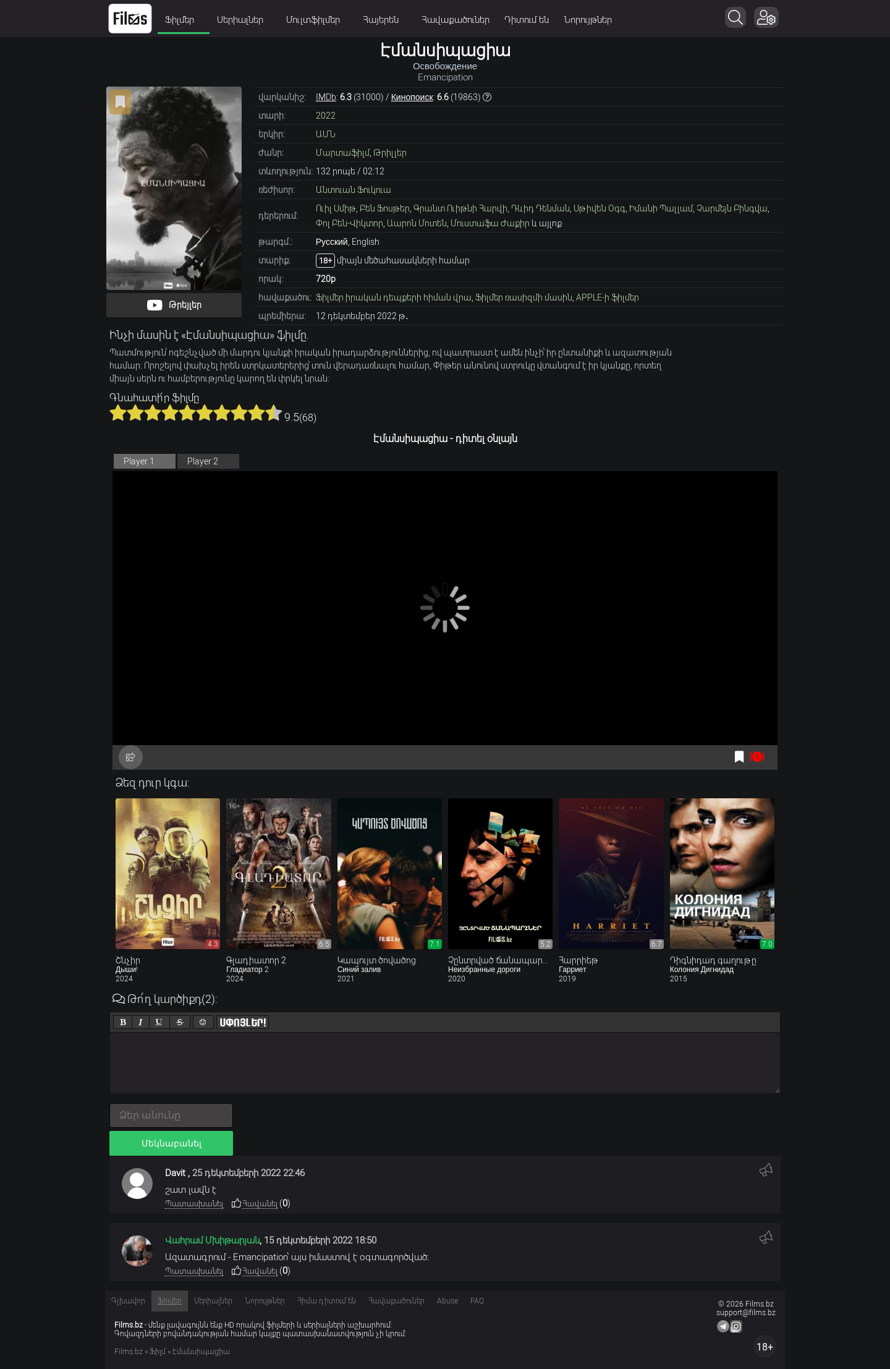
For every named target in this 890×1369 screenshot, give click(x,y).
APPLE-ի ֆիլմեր (607, 297)
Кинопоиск (412, 97)
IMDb (326, 97)
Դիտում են (526, 19)
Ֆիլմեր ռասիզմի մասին (523, 297)
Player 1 (139, 461)
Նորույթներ (588, 19)
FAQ (477, 1301)
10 (273, 412)
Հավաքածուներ (456, 19)
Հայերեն (385, 19)
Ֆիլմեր (183, 19)
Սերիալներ (244, 19)
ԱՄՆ (326, 134)
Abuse (447, 1301)
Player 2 (202, 461)
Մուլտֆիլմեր (317, 19)
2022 (326, 116)
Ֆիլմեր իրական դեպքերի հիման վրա (394, 297)
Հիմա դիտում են (326, 1301)
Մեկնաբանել (171, 1143)
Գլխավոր (128, 1301)
